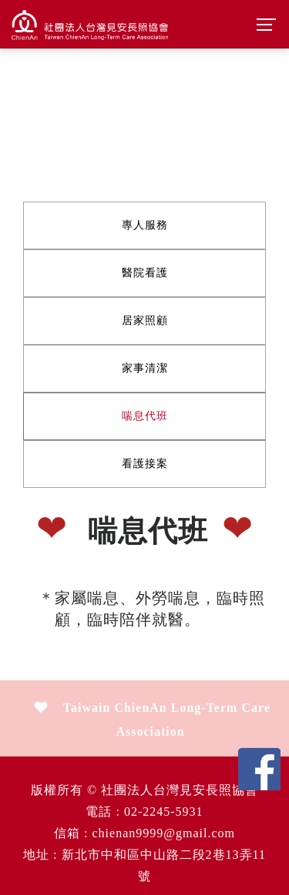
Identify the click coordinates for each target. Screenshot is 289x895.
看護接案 (145, 463)
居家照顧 (145, 320)
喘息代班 (145, 416)
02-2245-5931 (163, 811)
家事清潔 (145, 368)
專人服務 (145, 225)
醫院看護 (145, 273)
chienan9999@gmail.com (163, 833)
